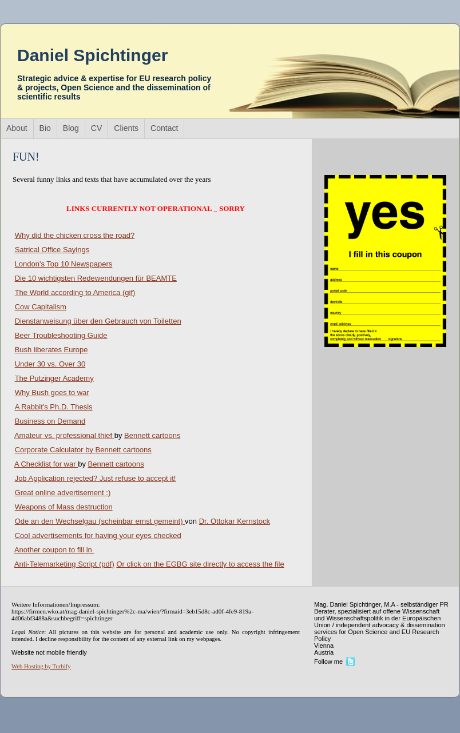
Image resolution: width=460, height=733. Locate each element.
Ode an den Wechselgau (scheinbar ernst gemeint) (100, 521)
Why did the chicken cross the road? (75, 235)
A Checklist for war (46, 464)
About (16, 128)
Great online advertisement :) (63, 492)
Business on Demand (50, 421)
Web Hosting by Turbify (41, 666)
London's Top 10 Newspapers (64, 264)
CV (96, 128)
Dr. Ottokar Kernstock (234, 521)
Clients (126, 128)
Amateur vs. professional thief (64, 435)
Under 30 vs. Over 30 (50, 364)
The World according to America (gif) (75, 292)
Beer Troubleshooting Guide (61, 335)
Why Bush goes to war (52, 392)
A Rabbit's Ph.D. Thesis (54, 407)
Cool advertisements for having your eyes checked (98, 535)
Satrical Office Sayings (52, 249)
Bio (45, 128)
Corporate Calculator (55, 449)
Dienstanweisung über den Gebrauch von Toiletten (98, 321)
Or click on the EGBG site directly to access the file (200, 564)
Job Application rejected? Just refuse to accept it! (95, 478)
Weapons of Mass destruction (64, 507)
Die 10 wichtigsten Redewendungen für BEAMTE (96, 278)
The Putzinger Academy (54, 378)
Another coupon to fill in (54, 549)
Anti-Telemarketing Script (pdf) (64, 564)
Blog (71, 128)
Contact (164, 128)
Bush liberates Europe (51, 349)
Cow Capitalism (40, 306)
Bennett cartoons (152, 435)
